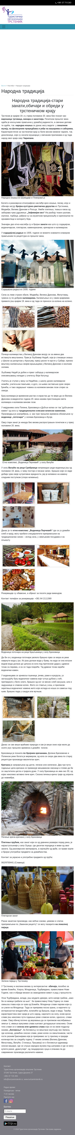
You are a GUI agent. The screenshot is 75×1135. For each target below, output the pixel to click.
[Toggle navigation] (3, 26)
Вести (3, 86)
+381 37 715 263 (64, 3)
